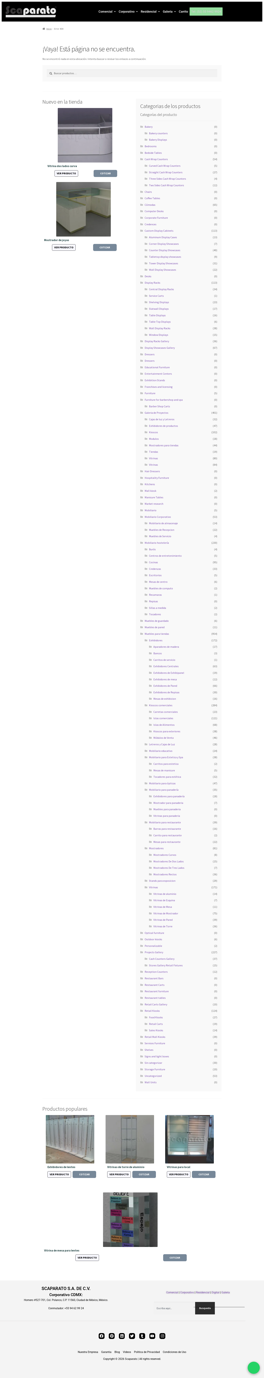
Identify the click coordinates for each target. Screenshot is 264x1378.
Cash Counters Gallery (161, 958)
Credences (150, 224)
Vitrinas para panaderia (166, 815)
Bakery (149, 126)
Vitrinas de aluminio (164, 894)
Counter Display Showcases (164, 250)
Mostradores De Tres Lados (168, 867)
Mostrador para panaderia (168, 802)
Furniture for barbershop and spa (164, 399)
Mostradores (156, 848)
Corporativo (128, 11)
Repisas (153, 601)
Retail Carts (156, 1024)
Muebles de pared (154, 627)
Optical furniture (154, 933)
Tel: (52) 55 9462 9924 (206, 11)
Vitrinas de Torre (162, 926)
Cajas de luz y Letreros (161, 419)
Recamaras (155, 594)
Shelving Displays (159, 302)
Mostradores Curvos (164, 854)
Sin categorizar (153, 1062)
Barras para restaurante (167, 828)
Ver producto (66, 173)
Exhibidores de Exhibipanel (168, 672)
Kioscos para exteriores (166, 731)
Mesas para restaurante (166, 842)
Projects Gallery (154, 952)
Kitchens (150, 484)
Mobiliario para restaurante (165, 822)
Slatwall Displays (159, 308)
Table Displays (157, 315)
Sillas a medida (157, 608)
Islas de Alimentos (164, 724)
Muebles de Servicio (160, 536)
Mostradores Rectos (165, 874)
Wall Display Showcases (162, 269)
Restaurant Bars (154, 978)
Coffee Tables (152, 198)
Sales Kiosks (156, 1030)
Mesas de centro (158, 581)
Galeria (169, 11)
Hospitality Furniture (157, 477)
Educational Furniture (157, 367)
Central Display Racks (161, 289)
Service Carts (156, 295)
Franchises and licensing (159, 386)
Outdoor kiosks (153, 939)
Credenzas (155, 568)
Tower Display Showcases (163, 263)
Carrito (183, 11)
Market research (154, 503)
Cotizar (105, 173)
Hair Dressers (152, 471)
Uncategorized (153, 1076)
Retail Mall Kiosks (155, 1037)
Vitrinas (153, 458)
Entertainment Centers (158, 373)
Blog (117, 1352)
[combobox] (174, 1308)
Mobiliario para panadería (163, 789)
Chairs (148, 191)
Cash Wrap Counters (156, 159)
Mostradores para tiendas (163, 445)
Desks (148, 276)
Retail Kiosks (152, 1010)
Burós (152, 549)
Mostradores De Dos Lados (168, 861)
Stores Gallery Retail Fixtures (166, 965)
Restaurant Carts (154, 985)
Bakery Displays (158, 139)
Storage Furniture (155, 1069)
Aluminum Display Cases (163, 237)
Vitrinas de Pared (163, 919)
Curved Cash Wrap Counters (164, 165)
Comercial (107, 11)
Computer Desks (154, 211)
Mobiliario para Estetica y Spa (166, 757)
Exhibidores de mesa (165, 679)
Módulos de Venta (163, 737)
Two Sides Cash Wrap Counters (166, 185)
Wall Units (151, 1082)
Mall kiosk (150, 490)
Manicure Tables (154, 497)
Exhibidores (155, 640)
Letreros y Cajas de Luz (162, 744)
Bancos (157, 653)
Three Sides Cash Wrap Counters (167, 178)
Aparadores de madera (166, 646)
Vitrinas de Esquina (164, 900)
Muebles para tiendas (157, 633)
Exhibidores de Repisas (166, 692)
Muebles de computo (161, 588)
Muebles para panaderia (167, 809)
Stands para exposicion (162, 880)
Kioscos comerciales (160, 705)
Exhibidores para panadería (169, 796)
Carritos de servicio (164, 659)
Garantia (106, 1352)
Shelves (149, 1049)
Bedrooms (151, 146)
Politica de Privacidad (147, 1352)
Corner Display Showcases (164, 243)
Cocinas (153, 562)
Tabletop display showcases (165, 256)
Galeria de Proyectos (156, 412)
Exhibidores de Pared (165, 685)
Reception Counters (156, 971)
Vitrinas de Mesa (162, 906)
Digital (215, 1292)
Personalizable (153, 945)
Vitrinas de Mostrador (165, 913)
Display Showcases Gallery (160, 347)
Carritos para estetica (165, 763)
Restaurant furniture (157, 991)
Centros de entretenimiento (165, 555)
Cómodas (150, 204)
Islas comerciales (163, 718)
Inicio (49, 28)
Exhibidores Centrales (166, 666)
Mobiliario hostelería (157, 542)
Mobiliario (150, 510)
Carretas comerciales (165, 711)
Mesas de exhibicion (164, 698)
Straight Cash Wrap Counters (166, 172)
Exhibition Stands (155, 380)
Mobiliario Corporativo (158, 516)
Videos (127, 1352)
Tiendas (153, 451)
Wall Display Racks (159, 328)
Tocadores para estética (167, 776)
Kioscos (153, 432)
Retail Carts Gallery (156, 1004)
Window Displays (158, 334)
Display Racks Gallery (157, 341)
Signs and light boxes (157, 1056)
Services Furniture (155, 1043)
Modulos (154, 438)
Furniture (150, 393)
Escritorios (155, 575)
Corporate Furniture (156, 217)
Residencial (150, 11)
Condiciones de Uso (174, 1352)
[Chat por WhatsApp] (254, 1368)
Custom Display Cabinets (159, 230)
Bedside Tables (153, 152)
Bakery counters (158, 133)
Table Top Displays (160, 321)
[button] (107, 11)
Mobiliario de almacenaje (163, 523)
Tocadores (155, 614)
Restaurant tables (155, 997)
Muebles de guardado (157, 620)
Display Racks (152, 282)
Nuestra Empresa (88, 1352)
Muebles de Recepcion (161, 529)
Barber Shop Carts (159, 406)
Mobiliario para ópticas (162, 783)
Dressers (150, 354)
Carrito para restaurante (167, 835)
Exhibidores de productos (163, 425)
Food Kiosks (156, 1017)
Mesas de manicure (164, 770)
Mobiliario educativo (160, 751)
